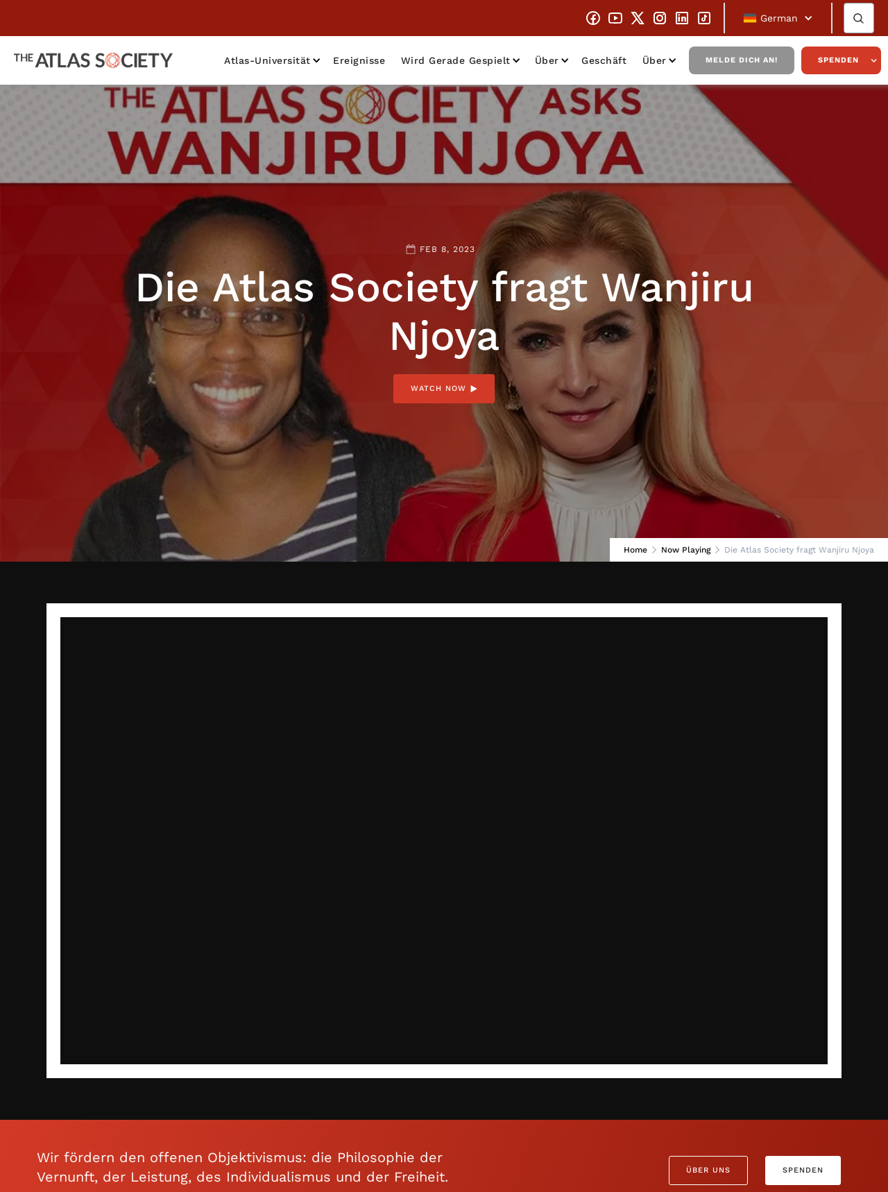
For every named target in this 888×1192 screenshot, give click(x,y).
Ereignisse (359, 60)
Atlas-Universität (267, 60)
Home (635, 550)
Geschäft (603, 60)
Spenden (838, 60)
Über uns (708, 1170)
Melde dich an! (742, 60)
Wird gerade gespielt (456, 60)
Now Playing (685, 550)
